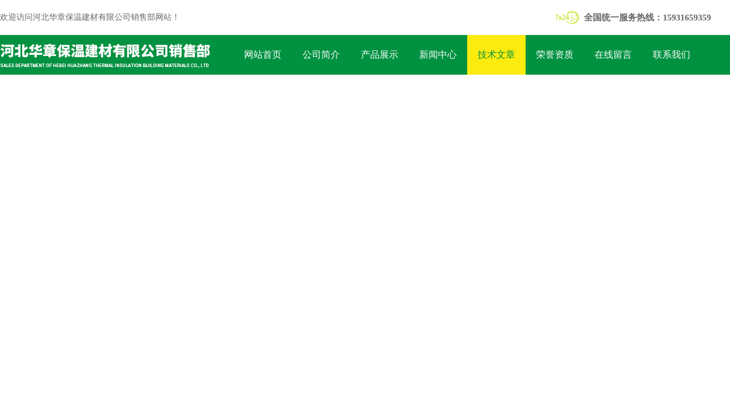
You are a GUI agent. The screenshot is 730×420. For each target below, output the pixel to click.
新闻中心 (438, 55)
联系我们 (671, 55)
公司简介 (321, 55)
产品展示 (379, 55)
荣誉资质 (554, 55)
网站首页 (262, 55)
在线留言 (613, 55)
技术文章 (496, 55)
